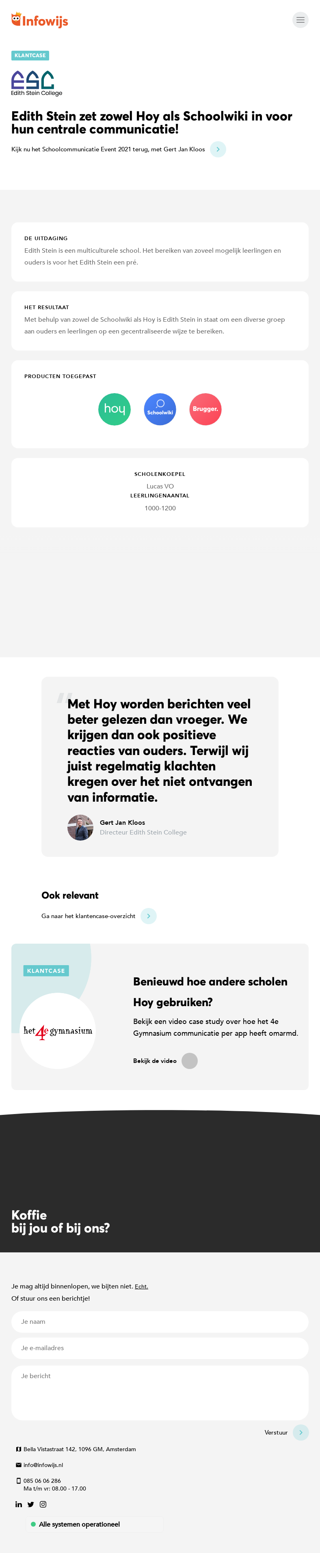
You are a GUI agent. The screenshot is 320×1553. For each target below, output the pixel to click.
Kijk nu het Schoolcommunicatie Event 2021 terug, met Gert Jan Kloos (108, 149)
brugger (205, 409)
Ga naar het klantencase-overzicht (88, 916)
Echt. (141, 1287)
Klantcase (30, 55)
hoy (114, 409)
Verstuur (276, 1432)
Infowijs (39, 20)
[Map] (160, 592)
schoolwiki (160, 409)
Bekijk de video (155, 1061)
